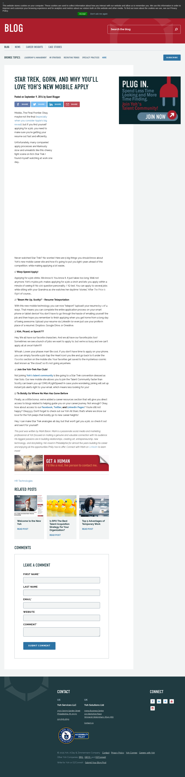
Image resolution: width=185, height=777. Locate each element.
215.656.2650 (63, 712)
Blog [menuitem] (6, 47)
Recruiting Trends (71, 57)
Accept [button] (82, 14)
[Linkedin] (159, 694)
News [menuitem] (17, 47)
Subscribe (172, 58)
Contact (105, 746)
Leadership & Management (35, 57)
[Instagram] (153, 701)
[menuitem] (8, 47)
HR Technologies (23, 473)
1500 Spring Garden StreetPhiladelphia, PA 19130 (68, 705)
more (104, 57)
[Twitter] (165, 694)
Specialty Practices (90, 57)
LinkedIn (93, 439)
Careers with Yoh (147, 746)
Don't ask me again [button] (99, 14)
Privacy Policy (117, 746)
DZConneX (101, 750)
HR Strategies (55, 57)
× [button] (3, 3)
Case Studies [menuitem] (55, 47)
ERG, (81, 750)
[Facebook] (153, 694)
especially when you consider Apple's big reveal (30, 120)
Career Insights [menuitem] (34, 47)
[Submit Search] (176, 29)
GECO (88, 750)
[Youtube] (172, 694)
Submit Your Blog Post (95, 755)
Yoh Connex (131, 746)
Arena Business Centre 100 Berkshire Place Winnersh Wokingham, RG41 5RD (99, 706)
